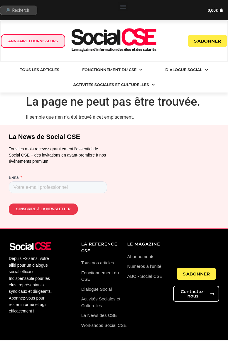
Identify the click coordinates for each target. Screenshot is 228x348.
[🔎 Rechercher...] (18, 10)
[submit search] (42, 10)
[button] (123, 6)
